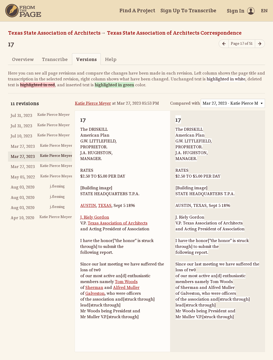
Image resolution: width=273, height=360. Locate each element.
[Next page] (260, 43)
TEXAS (104, 205)
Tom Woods (126, 281)
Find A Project (137, 10)
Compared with (185, 103)
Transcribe (55, 59)
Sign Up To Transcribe (188, 10)
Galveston (95, 293)
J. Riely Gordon (94, 217)
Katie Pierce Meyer (93, 103)
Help (111, 59)
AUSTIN (88, 205)
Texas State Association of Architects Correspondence (174, 32)
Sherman (94, 287)
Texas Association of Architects (117, 223)
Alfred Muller (126, 287)
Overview (23, 59)
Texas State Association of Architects (54, 32)
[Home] (23, 10)
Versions (86, 59)
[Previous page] (224, 43)
